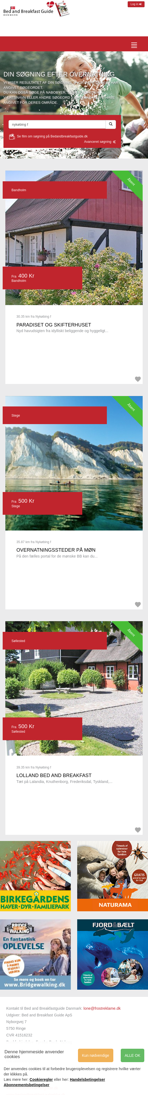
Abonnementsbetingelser (26, 1085)
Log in (136, 4)
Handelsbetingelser (87, 1079)
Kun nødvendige (95, 1055)
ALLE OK (132, 1055)
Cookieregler (41, 1079)
